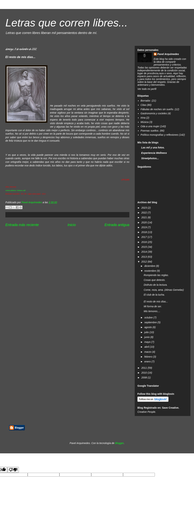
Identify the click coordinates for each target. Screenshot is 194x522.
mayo (147, 342)
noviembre (150, 270)
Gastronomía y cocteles (154, 113)
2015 (144, 246)
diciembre (150, 266)
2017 (144, 237)
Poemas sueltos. (150, 130)
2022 (144, 212)
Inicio (72, 225)
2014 (144, 251)
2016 (144, 242)
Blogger (119, 443)
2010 (144, 372)
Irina (143, 117)
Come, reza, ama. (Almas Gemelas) (164, 289)
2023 (144, 207)
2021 (144, 217)
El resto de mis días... (156, 301)
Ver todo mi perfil (146, 89)
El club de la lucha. (154, 294)
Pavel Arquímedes (168, 54)
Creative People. (146, 411)
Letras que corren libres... (66, 23)
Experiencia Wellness (154, 152)
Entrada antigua (117, 225)
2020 (144, 222)
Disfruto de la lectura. (155, 284)
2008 (144, 377)
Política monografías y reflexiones (159, 134)
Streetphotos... (150, 158)
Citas (143, 105)
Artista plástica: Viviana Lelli (15, 190)
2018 (144, 232)
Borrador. (146, 100)
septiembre (150, 322)
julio (146, 332)
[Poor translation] (13, 470)
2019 (144, 227)
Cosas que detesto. (154, 280)
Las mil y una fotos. (153, 147)
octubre (148, 317)
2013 (144, 256)
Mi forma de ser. (153, 306)
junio (147, 337)
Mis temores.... (152, 311)
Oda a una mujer (150, 126)
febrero (148, 356)
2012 (144, 261)
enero (147, 361)
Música (145, 122)
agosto (148, 327)
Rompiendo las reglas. (156, 275)
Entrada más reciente (22, 225)
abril (147, 346)
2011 (144, 367)
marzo (148, 351)
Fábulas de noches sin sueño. (157, 109)
